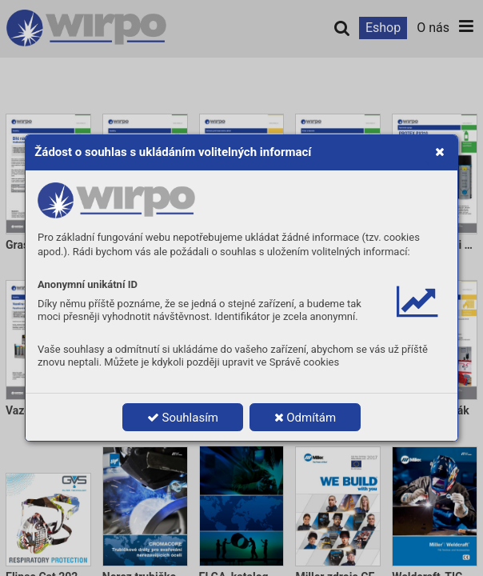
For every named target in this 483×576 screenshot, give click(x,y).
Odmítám (305, 417)
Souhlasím (182, 417)
